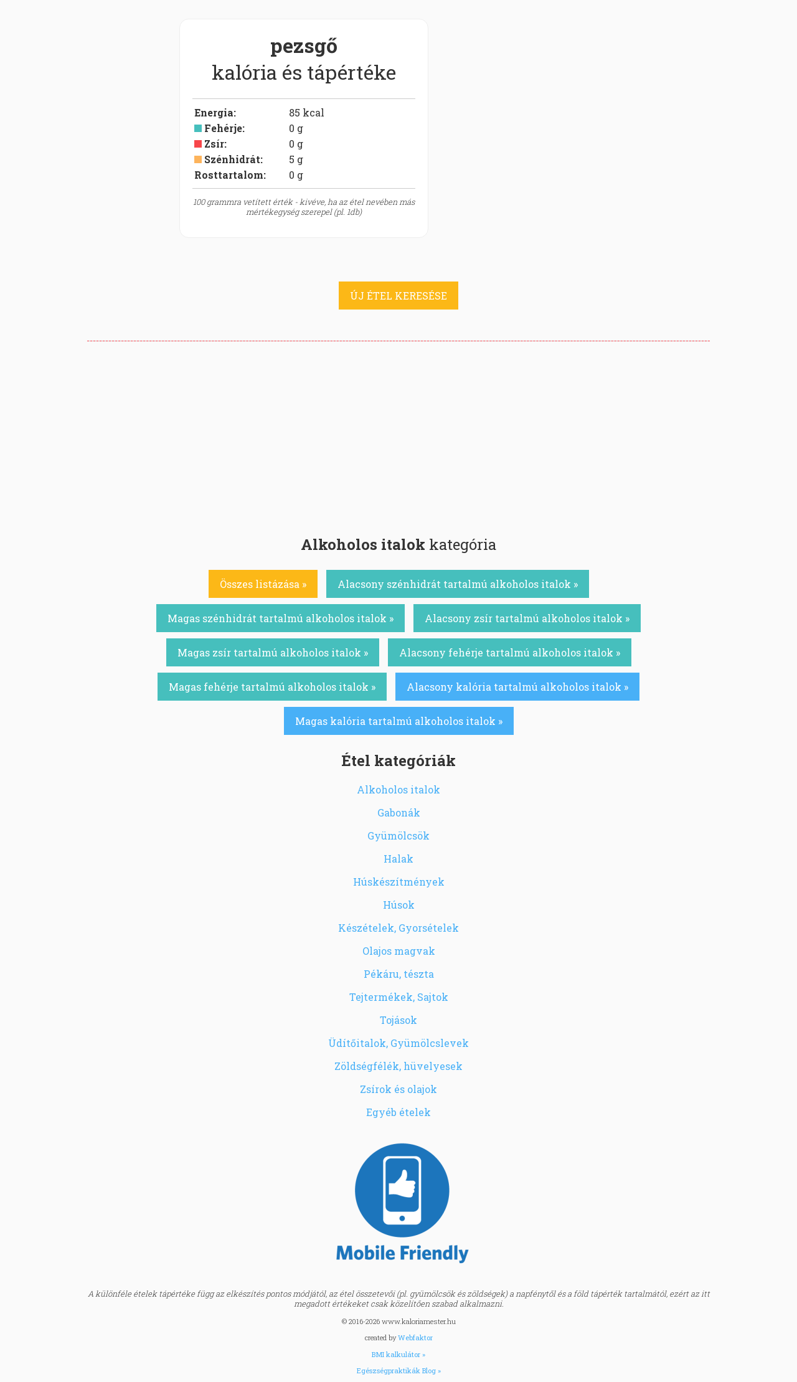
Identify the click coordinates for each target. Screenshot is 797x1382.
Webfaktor (415, 1337)
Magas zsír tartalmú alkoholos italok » (272, 652)
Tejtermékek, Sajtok (398, 996)
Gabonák (398, 812)
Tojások (398, 1019)
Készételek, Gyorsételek (398, 927)
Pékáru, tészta (399, 973)
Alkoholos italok (398, 789)
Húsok (399, 904)
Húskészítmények (399, 881)
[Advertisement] (398, 435)
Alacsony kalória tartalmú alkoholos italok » (517, 686)
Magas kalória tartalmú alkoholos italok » (398, 720)
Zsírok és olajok (398, 1089)
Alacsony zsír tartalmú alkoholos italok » (527, 618)
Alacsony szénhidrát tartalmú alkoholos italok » (457, 583)
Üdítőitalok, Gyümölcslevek (398, 1042)
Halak (398, 858)
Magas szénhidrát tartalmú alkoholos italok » (280, 618)
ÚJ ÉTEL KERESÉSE (398, 295)
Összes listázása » (263, 583)
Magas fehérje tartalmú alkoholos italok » (272, 686)
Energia (213, 112)
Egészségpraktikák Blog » (399, 1370)
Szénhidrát (232, 159)
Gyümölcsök (398, 835)
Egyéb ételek (398, 1112)
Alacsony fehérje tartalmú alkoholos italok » (509, 652)
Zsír (214, 143)
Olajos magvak (398, 950)
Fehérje (223, 128)
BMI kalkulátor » (398, 1354)
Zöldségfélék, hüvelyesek (398, 1065)
